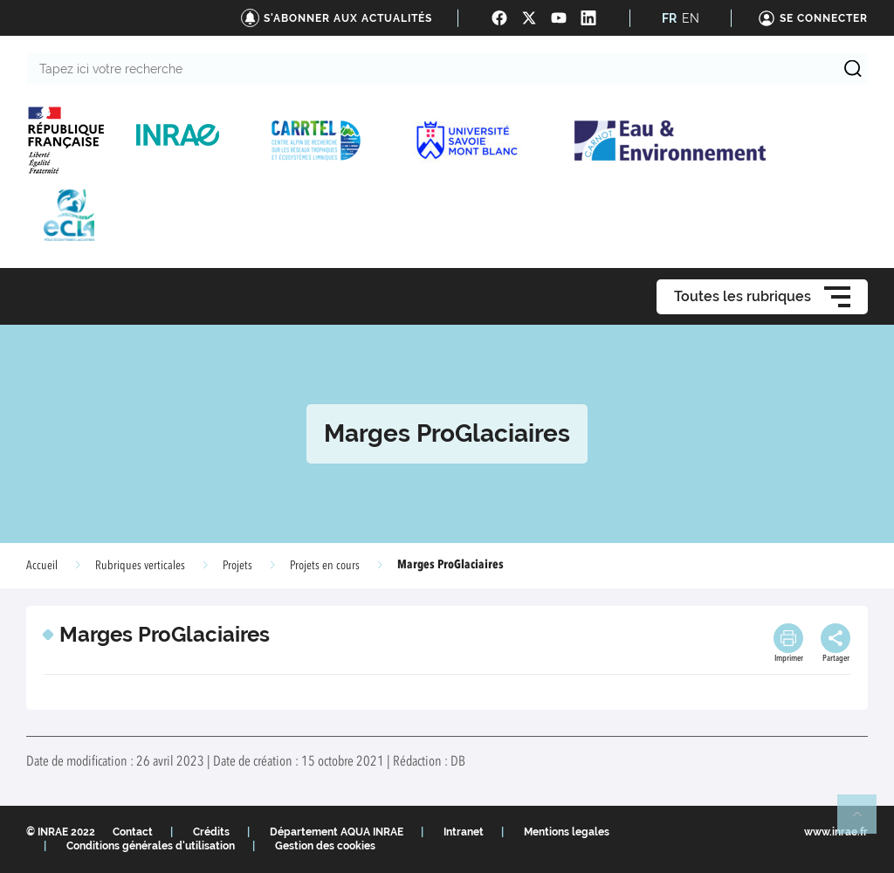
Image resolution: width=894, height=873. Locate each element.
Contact (133, 832)
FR (669, 18)
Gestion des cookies (325, 846)
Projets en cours (325, 566)
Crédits (211, 832)
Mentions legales (566, 832)
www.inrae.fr (836, 832)
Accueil (42, 566)
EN (690, 18)
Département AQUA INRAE (336, 832)
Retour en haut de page (864, 821)
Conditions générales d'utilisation (150, 846)
